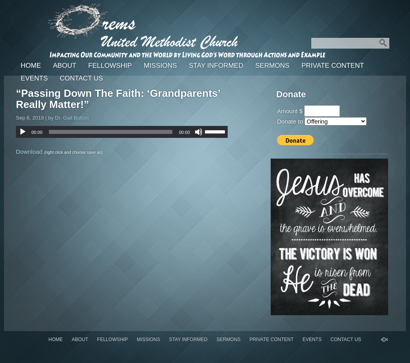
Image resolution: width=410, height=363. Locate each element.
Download (29, 151)
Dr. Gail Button (72, 118)
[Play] (23, 132)
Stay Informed (216, 65)
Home (31, 65)
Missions (160, 65)
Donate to (290, 121)
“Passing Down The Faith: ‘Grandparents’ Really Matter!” (118, 98)
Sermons (272, 65)
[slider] (111, 132)
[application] (122, 132)
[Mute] (199, 132)
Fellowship (110, 65)
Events (34, 78)
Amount (287, 111)
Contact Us (81, 78)
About (64, 65)
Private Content (332, 65)
